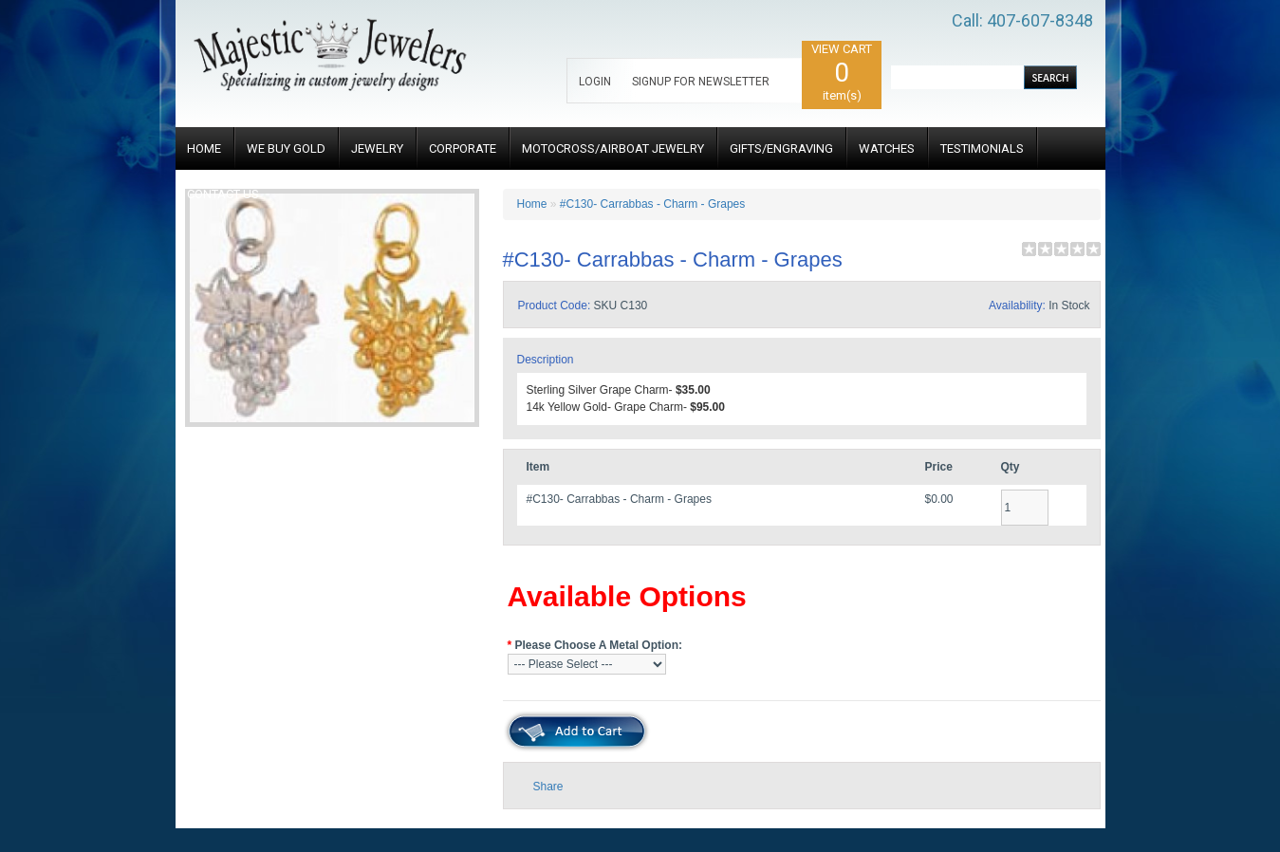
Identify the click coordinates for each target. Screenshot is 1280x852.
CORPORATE (462, 148)
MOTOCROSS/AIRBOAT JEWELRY (613, 148)
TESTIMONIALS (982, 148)
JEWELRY (377, 148)
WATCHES (887, 148)
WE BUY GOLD (286, 148)
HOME (204, 148)
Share (548, 786)
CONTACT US (223, 194)
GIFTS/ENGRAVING (781, 148)
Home (532, 204)
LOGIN (595, 81)
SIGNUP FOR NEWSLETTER (701, 81)
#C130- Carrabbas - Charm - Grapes (652, 204)
